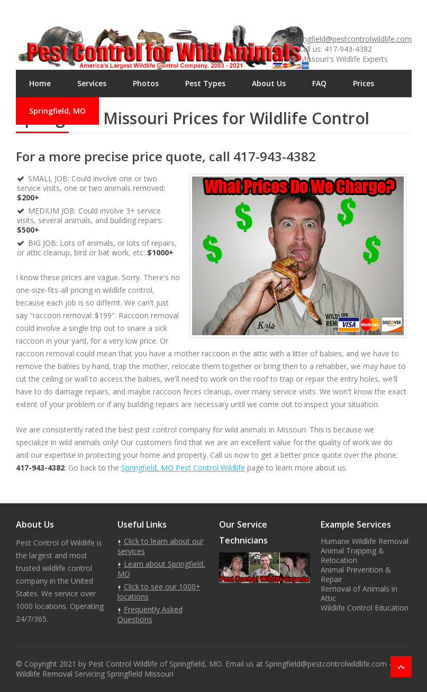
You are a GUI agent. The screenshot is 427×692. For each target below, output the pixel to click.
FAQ (319, 83)
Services (91, 83)
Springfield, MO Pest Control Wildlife (183, 468)
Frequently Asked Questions (150, 614)
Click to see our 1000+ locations (159, 592)
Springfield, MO (57, 111)
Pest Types (205, 83)
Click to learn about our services (160, 546)
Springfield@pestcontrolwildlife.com (351, 39)
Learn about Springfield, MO (161, 569)
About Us (269, 83)
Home (40, 83)
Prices (363, 83)
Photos (146, 83)
